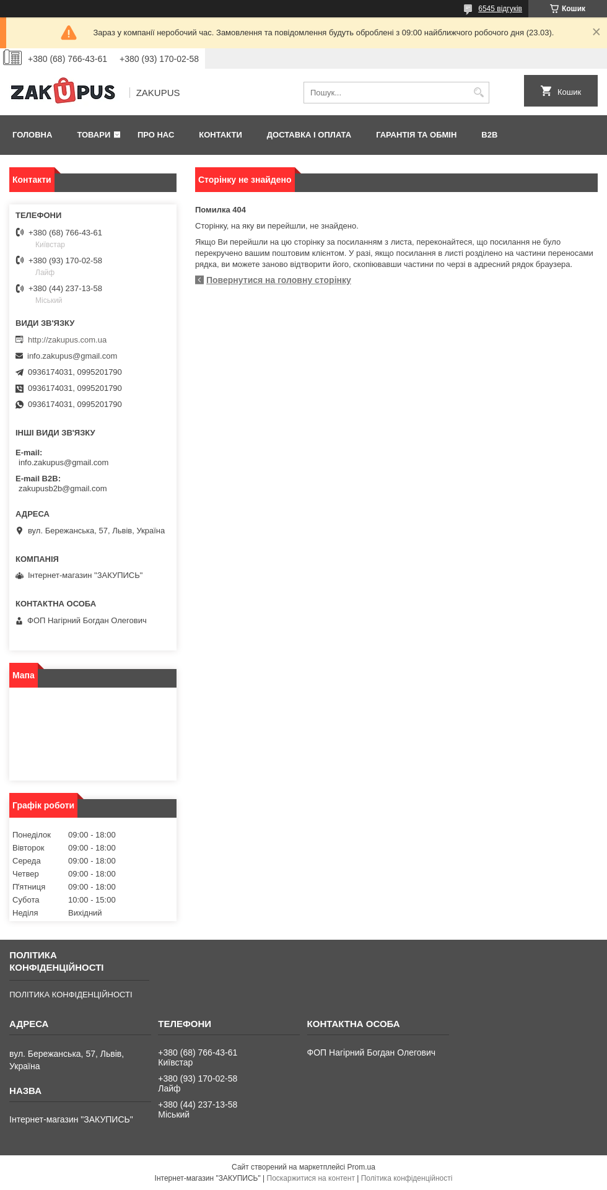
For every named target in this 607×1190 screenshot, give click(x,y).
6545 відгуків (500, 8)
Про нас (156, 134)
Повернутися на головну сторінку (278, 280)
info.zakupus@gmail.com (72, 356)
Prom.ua (361, 1167)
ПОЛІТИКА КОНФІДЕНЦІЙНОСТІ (70, 994)
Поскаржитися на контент (311, 1178)
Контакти (220, 134)
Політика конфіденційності (407, 1178)
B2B (489, 134)
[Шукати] (478, 92)
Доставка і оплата (309, 134)
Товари (93, 134)
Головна (32, 134)
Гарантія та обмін (416, 134)
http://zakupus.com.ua (67, 339)
